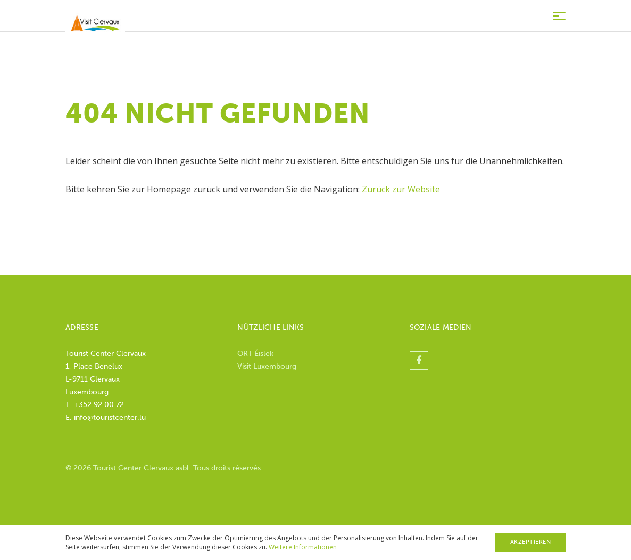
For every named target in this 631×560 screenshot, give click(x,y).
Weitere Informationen (303, 546)
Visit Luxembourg (266, 366)
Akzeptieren (530, 542)
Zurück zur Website (401, 189)
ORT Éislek (256, 354)
